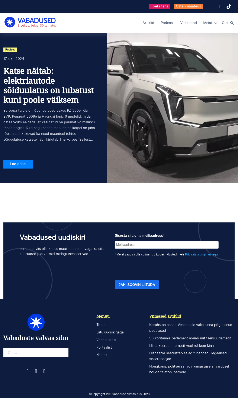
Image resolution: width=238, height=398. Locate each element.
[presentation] (147, 268)
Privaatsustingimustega (201, 254)
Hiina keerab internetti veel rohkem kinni (182, 346)
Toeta (101, 325)
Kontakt (102, 355)
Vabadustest (106, 340)
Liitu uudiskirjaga (110, 332)
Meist (207, 23)
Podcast (167, 23)
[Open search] (229, 23)
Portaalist (104, 347)
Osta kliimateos (188, 6)
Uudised (10, 49)
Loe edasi (18, 164)
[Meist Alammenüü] (216, 23)
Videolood (188, 23)
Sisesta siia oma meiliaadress (139, 235)
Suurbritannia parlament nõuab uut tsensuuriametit (190, 338)
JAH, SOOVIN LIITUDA (137, 285)
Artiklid (148, 23)
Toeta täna (159, 6)
